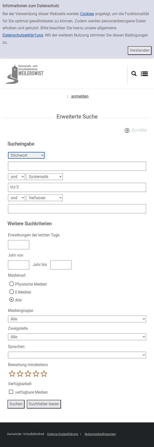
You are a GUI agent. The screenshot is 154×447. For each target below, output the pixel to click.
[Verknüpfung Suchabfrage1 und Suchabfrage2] (16, 176)
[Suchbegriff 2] (77, 187)
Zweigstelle (18, 328)
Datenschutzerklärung (62, 434)
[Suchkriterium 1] (26, 155)
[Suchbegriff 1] (77, 166)
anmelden (80, 96)
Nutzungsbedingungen (100, 434)
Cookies (87, 13)
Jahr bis (40, 264)
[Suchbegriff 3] (77, 208)
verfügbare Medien (31, 392)
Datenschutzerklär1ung (22, 35)
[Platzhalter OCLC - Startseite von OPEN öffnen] (65, 74)
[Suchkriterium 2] (44, 176)
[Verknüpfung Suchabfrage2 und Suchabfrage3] (16, 197)
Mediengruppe (20, 310)
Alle (18, 300)
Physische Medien (31, 284)
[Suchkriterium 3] (44, 197)
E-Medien (23, 292)
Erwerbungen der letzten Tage (34, 235)
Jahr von (15, 255)
